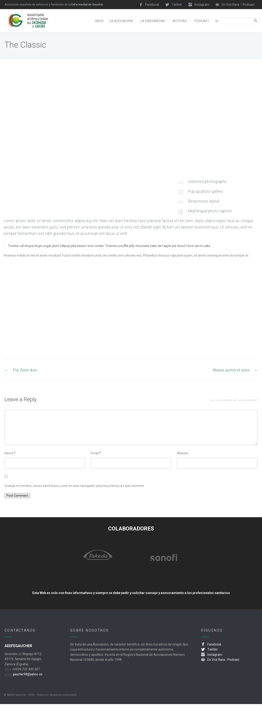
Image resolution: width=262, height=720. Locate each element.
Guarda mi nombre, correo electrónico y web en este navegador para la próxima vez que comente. (75, 502)
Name (10, 469)
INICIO (99, 29)
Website (182, 469)
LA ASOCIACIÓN (121, 29)
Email (96, 469)
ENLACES (237, 29)
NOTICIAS (180, 29)
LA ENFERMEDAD (152, 29)
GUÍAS (219, 29)
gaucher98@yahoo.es (27, 690)
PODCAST (201, 29)
